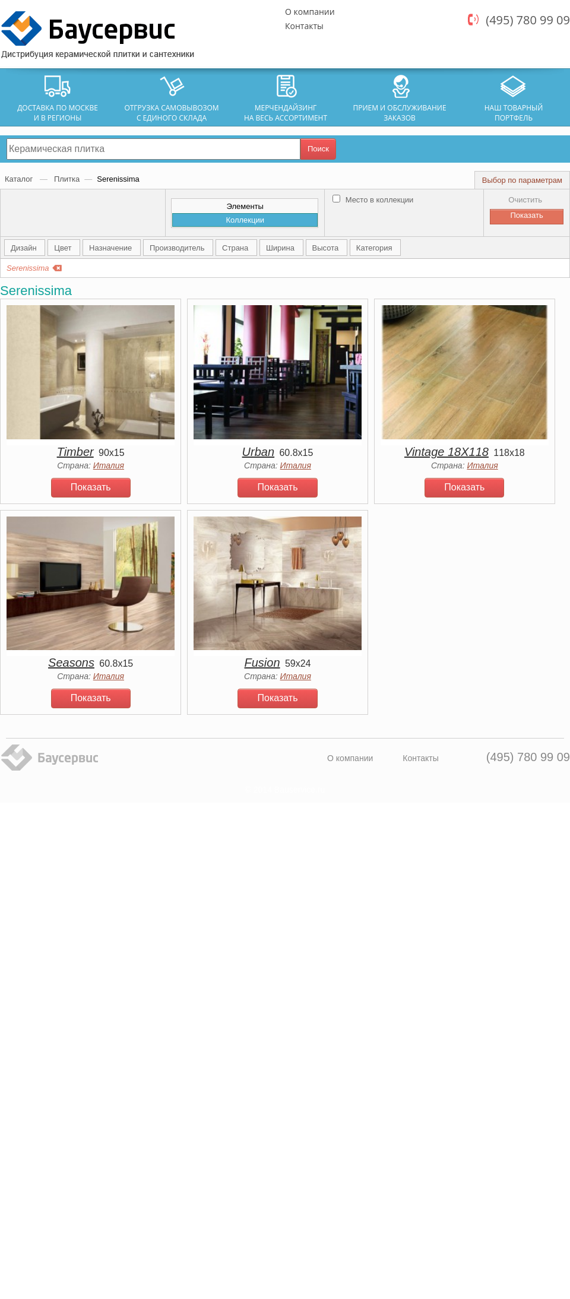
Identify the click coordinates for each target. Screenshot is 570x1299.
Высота (326, 247)
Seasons (71, 662)
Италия (108, 465)
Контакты (304, 25)
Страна (236, 247)
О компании (310, 11)
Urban (258, 451)
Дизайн (25, 247)
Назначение (111, 247)
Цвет (64, 247)
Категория (375, 247)
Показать (91, 487)
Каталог (20, 179)
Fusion (262, 662)
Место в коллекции (372, 199)
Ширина (281, 247)
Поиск (318, 148)
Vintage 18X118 (446, 451)
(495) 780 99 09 (528, 20)
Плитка (67, 179)
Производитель (178, 247)
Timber (75, 451)
